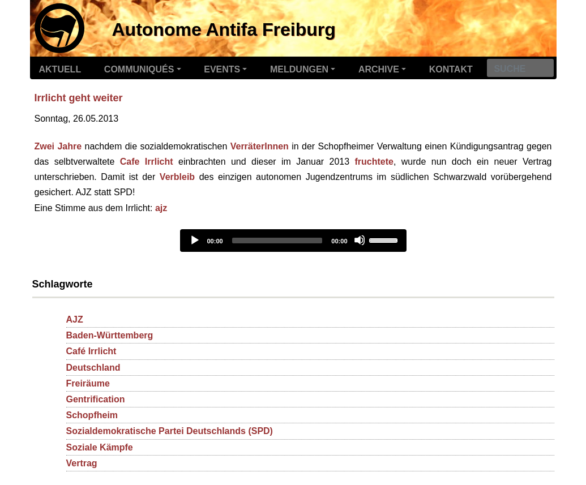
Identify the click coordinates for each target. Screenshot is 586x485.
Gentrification (95, 399)
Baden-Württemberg (109, 335)
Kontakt (451, 69)
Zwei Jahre (58, 146)
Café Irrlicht (91, 351)
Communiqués (139, 69)
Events (222, 69)
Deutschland (93, 367)
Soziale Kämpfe (99, 447)
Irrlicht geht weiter (79, 98)
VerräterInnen (259, 146)
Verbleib (177, 177)
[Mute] (359, 240)
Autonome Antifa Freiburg (224, 29)
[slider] (277, 240)
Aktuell (60, 69)
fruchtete (374, 161)
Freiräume (88, 383)
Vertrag (81, 463)
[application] (293, 240)
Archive (378, 69)
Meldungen (299, 69)
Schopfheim (92, 415)
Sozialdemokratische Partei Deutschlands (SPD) (169, 431)
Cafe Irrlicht (146, 161)
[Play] (194, 240)
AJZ (74, 319)
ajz (161, 208)
